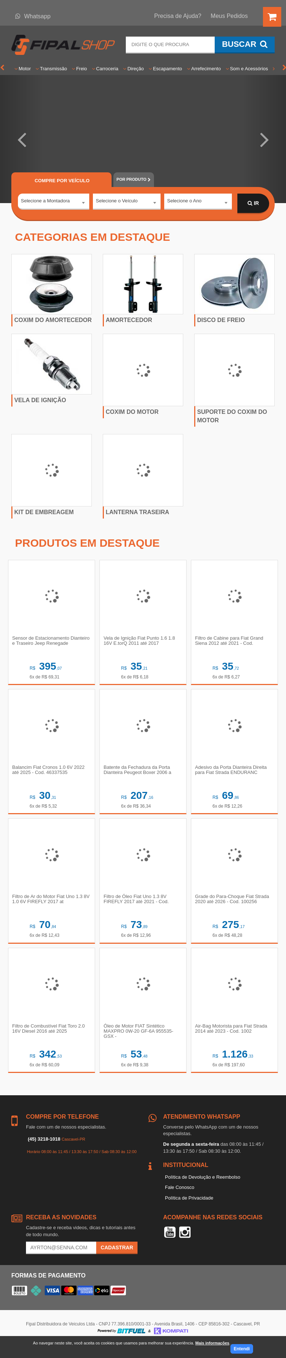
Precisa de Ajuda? (178, 16)
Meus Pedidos (229, 16)
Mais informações (212, 1343)
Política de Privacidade (189, 1210)
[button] (21, 139)
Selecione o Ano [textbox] (184, 203)
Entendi (242, 1348)
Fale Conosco (179, 1200)
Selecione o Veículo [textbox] (117, 203)
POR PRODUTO (134, 179)
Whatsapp (32, 16)
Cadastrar (117, 1260)
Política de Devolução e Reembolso (202, 1190)
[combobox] (53, 204)
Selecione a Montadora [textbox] (45, 203)
